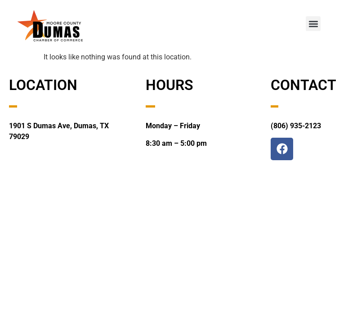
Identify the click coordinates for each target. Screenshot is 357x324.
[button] (313, 23)
